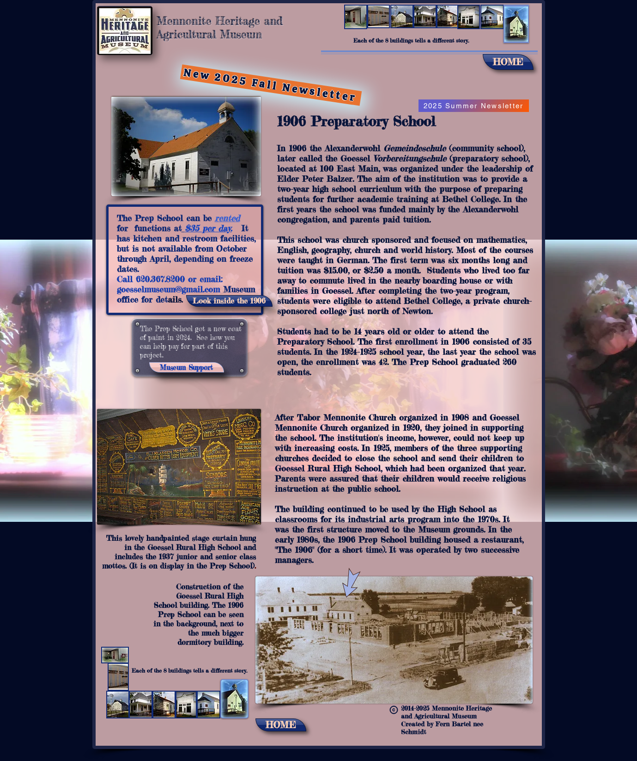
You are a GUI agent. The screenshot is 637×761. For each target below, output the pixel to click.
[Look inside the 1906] (229, 301)
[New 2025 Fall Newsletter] (270, 85)
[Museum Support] (186, 367)
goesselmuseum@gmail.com (168, 289)
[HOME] (508, 62)
